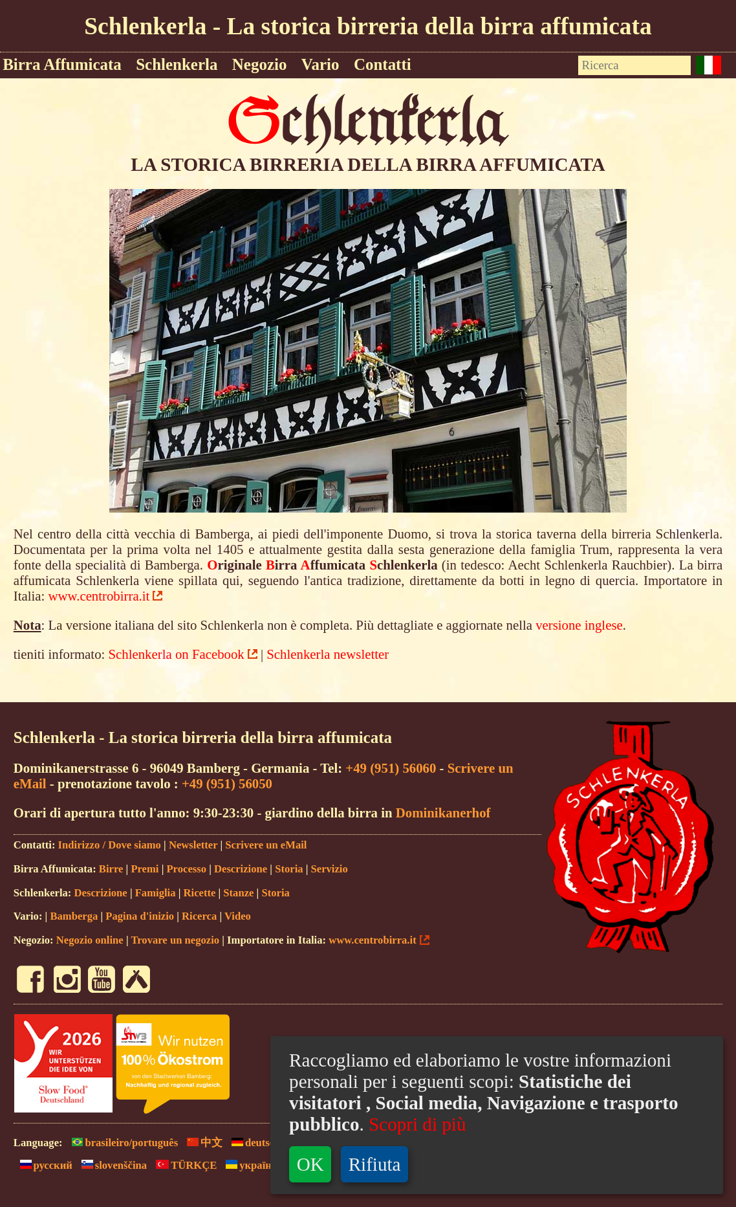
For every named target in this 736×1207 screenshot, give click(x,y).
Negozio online (90, 940)
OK (310, 1164)
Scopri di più (417, 1124)
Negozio (259, 64)
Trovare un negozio (175, 940)
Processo (186, 869)
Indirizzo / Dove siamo (109, 845)
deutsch (252, 1142)
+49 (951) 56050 (227, 783)
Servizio (329, 869)
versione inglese (579, 624)
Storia (289, 869)
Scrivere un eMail (266, 845)
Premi (144, 869)
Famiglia (155, 893)
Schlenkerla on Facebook (176, 654)
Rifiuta (375, 1164)
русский (43, 1165)
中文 (201, 1142)
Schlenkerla (176, 64)
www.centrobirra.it (99, 595)
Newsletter (193, 845)
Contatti (382, 64)
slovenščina (111, 1165)
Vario (320, 64)
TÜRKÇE (183, 1165)
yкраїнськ (253, 1165)
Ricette (200, 893)
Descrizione (240, 869)
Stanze (238, 893)
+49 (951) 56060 (390, 767)
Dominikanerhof (443, 812)
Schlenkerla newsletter (327, 654)
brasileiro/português (122, 1142)
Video (237, 916)
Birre (111, 869)
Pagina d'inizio (139, 916)
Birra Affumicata (62, 64)
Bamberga (74, 916)
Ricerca (199, 916)
